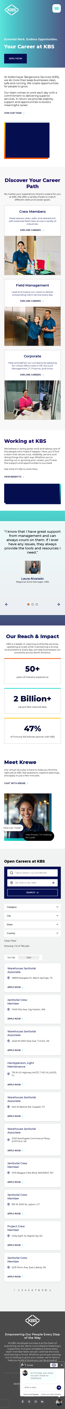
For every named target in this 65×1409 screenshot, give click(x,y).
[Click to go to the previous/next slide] (28, 604)
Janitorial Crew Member (17, 1001)
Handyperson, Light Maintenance (20, 1064)
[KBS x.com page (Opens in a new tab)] (29, 1401)
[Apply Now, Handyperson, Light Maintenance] (32, 1084)
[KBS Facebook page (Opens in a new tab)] (22, 1401)
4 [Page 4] (25, 1290)
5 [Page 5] (28, 1290)
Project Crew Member (16, 1228)
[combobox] (32, 883)
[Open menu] (56, 8)
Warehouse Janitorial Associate (21, 970)
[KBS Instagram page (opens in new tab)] (42, 1401)
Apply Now (15, 58)
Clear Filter (10, 940)
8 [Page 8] (39, 1290)
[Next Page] (50, 1290)
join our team (15, 113)
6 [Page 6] (32, 1290)
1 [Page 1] (14, 1290)
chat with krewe (16, 783)
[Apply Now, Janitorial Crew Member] (26, 1018)
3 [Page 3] (22, 1290)
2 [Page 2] (18, 1290)
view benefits (14, 477)
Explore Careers (32, 230)
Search (30, 892)
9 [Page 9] (42, 1290)
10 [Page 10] (46, 1290)
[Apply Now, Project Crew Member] (24, 1245)
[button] (6, 604)
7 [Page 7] (35, 1290)
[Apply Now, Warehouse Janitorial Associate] (29, 987)
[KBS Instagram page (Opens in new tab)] (35, 1401)
